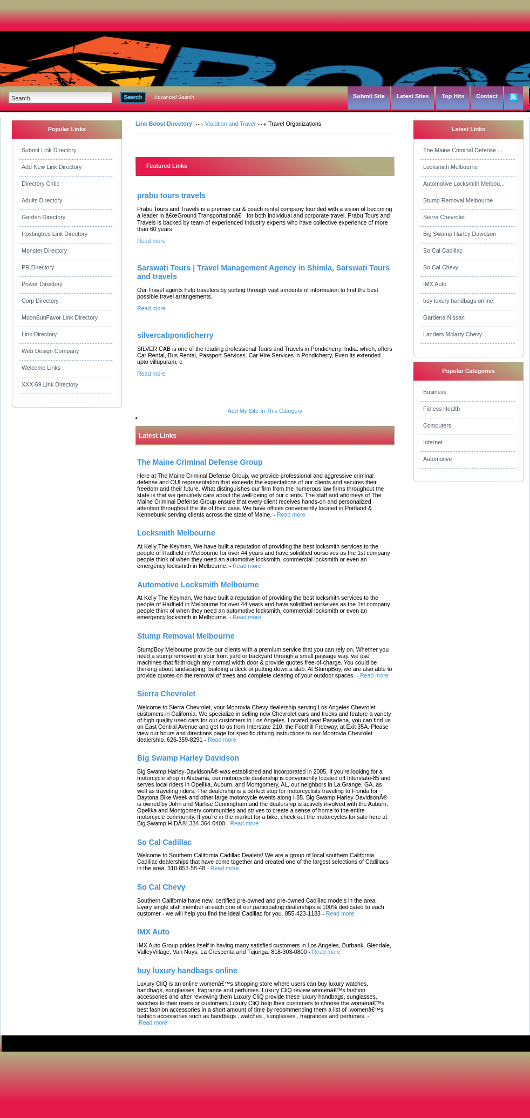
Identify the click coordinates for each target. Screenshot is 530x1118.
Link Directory (39, 334)
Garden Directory (43, 217)
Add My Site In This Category (265, 411)
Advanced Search (174, 97)
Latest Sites (413, 96)
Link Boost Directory (163, 123)
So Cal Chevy (440, 267)
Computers (437, 425)
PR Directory (38, 267)
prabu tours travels (171, 195)
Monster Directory (44, 250)
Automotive (437, 459)
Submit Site (369, 96)
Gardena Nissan (444, 317)
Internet (433, 442)
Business (434, 392)
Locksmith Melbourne (450, 167)
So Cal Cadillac (443, 250)
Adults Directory (42, 200)
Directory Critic (40, 183)
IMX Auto (434, 284)
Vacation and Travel (230, 123)
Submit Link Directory (49, 150)
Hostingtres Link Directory (54, 234)
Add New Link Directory (51, 167)
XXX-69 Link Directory (50, 384)
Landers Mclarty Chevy (452, 334)
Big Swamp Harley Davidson (459, 234)
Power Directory (42, 284)
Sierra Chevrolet (444, 217)
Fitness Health (441, 408)
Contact (487, 96)
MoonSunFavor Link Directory (60, 317)
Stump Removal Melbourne (458, 200)
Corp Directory (40, 300)
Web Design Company (50, 351)
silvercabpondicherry (175, 335)
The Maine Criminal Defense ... (462, 150)
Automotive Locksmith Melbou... (464, 183)
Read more (151, 241)
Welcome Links (41, 367)
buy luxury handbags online (458, 300)
